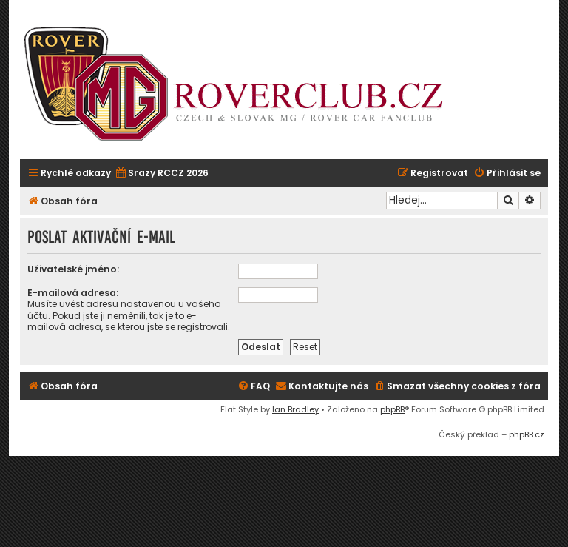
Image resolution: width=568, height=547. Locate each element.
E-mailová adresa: (72, 292)
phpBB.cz (526, 434)
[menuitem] (162, 174)
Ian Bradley (295, 409)
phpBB (392, 409)
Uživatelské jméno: (73, 269)
